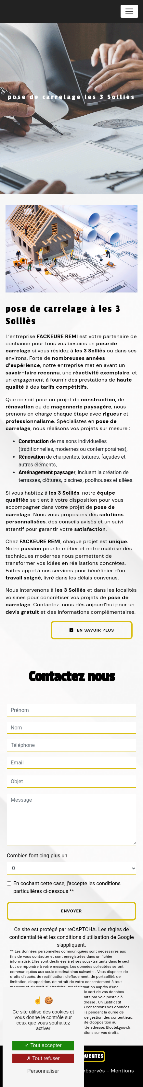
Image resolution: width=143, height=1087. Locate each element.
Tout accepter (43, 1045)
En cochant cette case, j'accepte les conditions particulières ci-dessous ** (67, 887)
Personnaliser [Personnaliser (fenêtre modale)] (43, 1071)
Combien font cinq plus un (37, 855)
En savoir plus (91, 630)
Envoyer (71, 911)
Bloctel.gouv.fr (118, 1027)
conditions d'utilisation (83, 937)
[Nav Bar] (129, 11)
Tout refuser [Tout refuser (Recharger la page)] (43, 1058)
